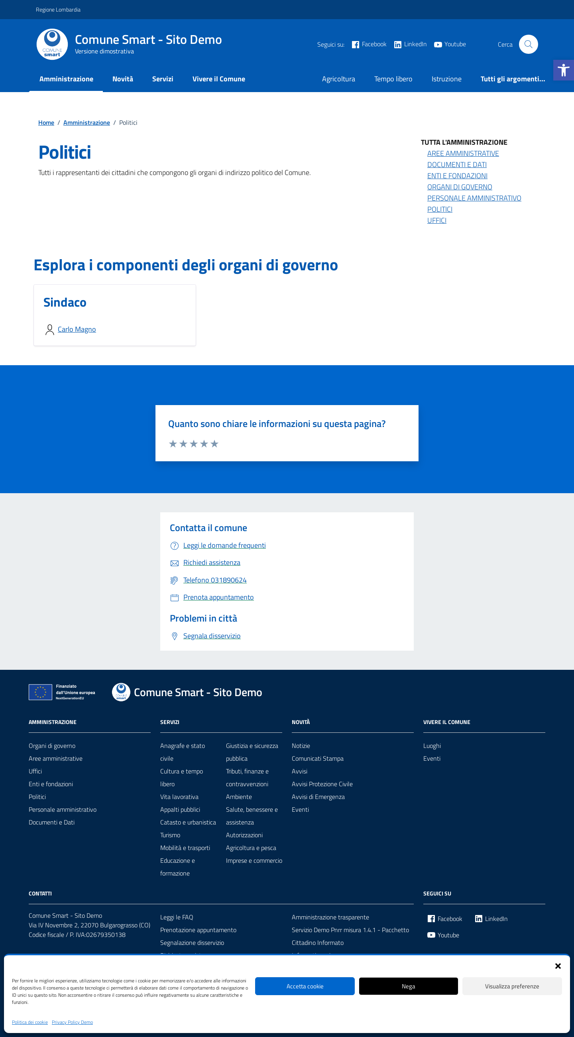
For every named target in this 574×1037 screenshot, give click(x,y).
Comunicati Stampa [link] (318, 758)
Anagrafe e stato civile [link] (182, 752)
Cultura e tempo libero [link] (181, 777)
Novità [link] (122, 78)
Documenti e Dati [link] (457, 164)
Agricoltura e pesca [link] (251, 847)
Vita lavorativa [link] (179, 796)
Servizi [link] (162, 78)
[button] (558, 965)
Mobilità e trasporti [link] (185, 847)
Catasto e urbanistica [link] (188, 822)
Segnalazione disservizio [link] (192, 942)
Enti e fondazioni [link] (51, 784)
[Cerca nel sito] (528, 44)
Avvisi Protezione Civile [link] (322, 784)
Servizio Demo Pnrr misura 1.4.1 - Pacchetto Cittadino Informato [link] (350, 936)
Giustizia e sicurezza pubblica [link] (252, 752)
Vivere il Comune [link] (219, 78)
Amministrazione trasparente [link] (330, 917)
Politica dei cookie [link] (30, 1022)
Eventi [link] (300, 809)
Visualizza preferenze (512, 986)
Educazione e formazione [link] (177, 867)
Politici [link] (439, 209)
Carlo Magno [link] (77, 329)
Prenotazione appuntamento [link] (198, 930)
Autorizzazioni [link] (244, 835)
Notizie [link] (301, 745)
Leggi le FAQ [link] (176, 917)
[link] (563, 70)
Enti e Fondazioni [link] (457, 175)
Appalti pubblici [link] (180, 809)
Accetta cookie (305, 986)
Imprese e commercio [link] (254, 860)
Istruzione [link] (447, 78)
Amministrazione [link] (66, 78)
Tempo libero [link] (393, 78)
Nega (408, 986)
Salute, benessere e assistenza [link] (252, 816)
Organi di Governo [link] (459, 186)
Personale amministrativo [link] (474, 198)
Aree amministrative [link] (463, 153)
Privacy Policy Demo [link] (72, 1022)
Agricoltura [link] (338, 78)
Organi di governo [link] (52, 745)
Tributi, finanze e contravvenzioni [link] (247, 777)
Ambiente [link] (239, 796)
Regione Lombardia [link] (58, 9)
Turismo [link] (170, 835)
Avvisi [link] (299, 771)
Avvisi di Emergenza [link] (318, 796)
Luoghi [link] (432, 745)
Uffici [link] (436, 220)
